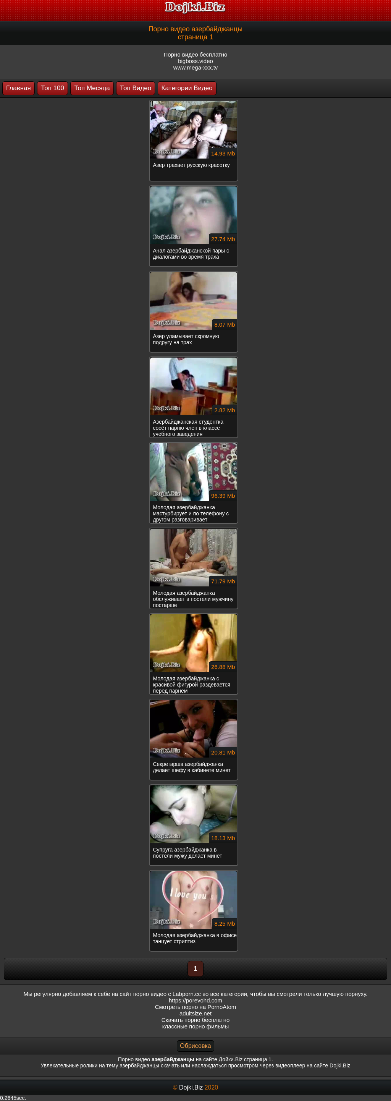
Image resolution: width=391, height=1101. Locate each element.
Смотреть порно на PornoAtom (195, 1007)
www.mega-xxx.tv (195, 67)
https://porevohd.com (195, 1000)
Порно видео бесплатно (196, 54)
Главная (18, 88)
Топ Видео (135, 88)
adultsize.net (195, 1013)
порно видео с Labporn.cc (167, 994)
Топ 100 (52, 88)
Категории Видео (187, 88)
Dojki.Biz (191, 1087)
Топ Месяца (92, 88)
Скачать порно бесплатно (196, 1020)
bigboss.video (195, 61)
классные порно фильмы (195, 1026)
